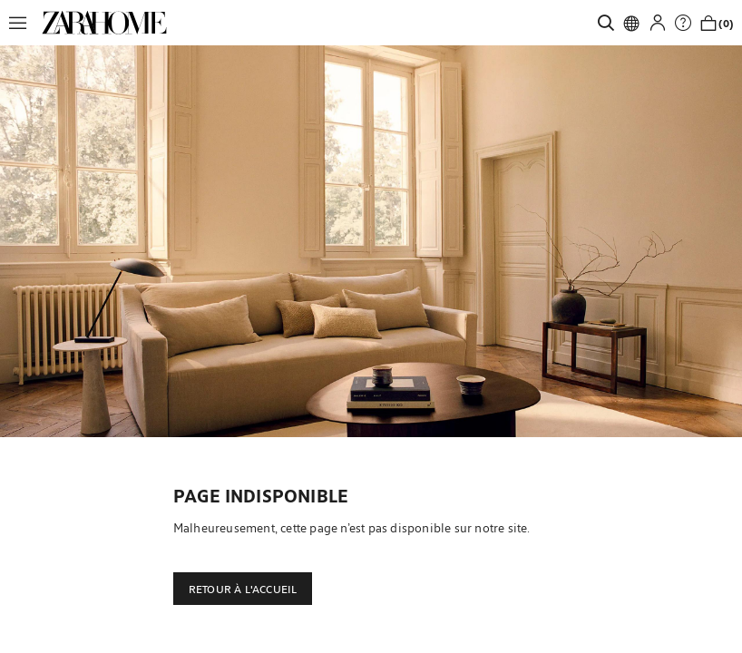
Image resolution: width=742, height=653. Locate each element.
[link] (104, 22)
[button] (22, 22)
